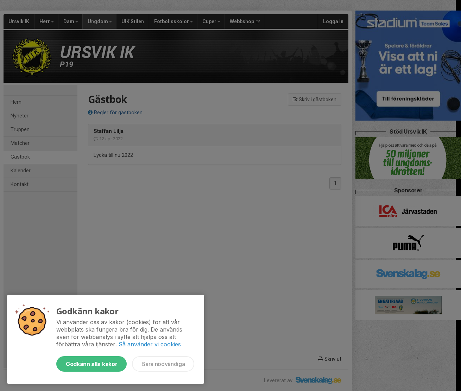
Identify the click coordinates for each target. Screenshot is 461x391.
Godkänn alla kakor (91, 363)
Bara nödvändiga (163, 363)
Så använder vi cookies (150, 344)
